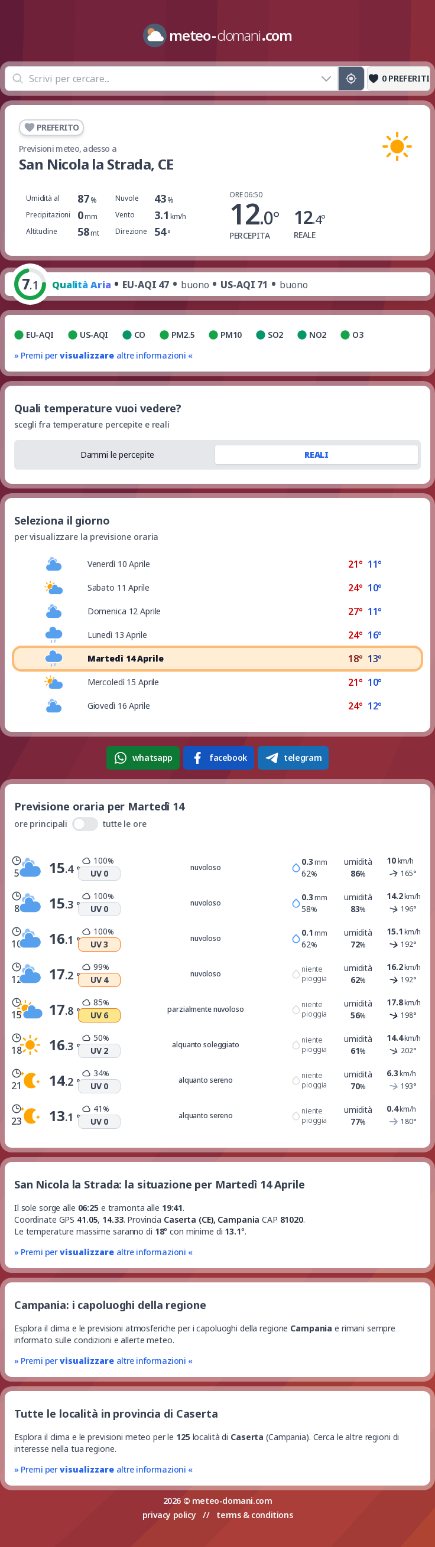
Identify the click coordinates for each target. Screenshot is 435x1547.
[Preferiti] (398, 78)
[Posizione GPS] (351, 78)
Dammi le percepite (117, 454)
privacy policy (169, 1514)
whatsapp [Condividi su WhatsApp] (143, 758)
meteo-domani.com (232, 1500)
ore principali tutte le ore (80, 824)
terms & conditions (254, 1514)
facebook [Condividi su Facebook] (218, 758)
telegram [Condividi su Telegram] (293, 758)
